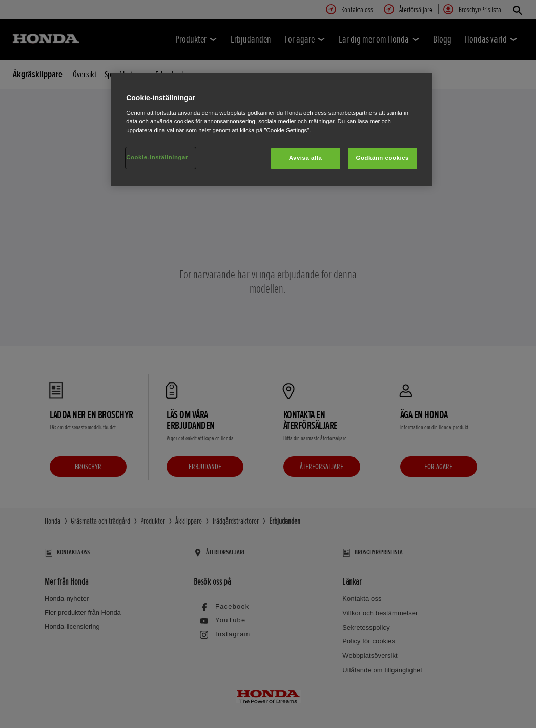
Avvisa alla (305, 158)
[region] (271, 129)
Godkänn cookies (382, 158)
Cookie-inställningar (157, 157)
